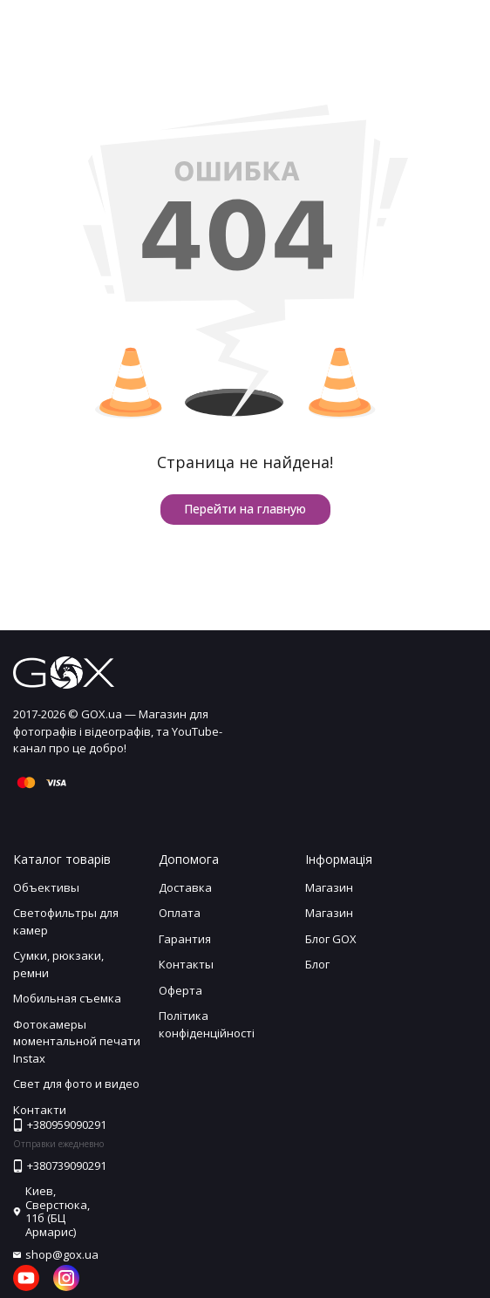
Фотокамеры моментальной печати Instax (76, 1041)
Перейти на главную (245, 508)
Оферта (180, 990)
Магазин (329, 887)
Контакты (186, 964)
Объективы (46, 887)
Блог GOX (331, 939)
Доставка (185, 887)
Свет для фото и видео (76, 1083)
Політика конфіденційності (207, 1024)
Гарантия (185, 939)
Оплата (180, 913)
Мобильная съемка (67, 998)
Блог (317, 964)
